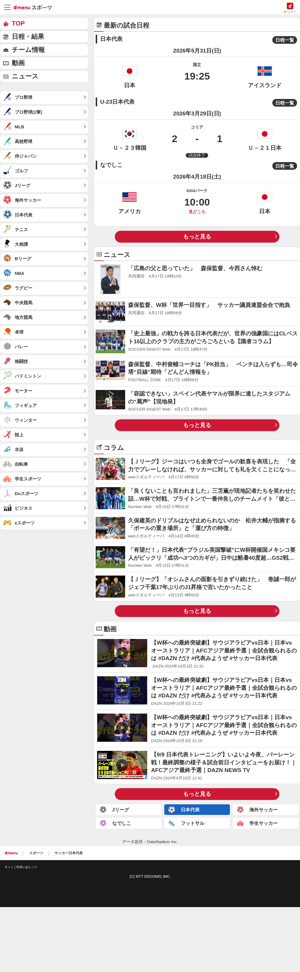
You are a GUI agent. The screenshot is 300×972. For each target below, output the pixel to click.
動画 (18, 63)
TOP (18, 23)
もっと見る (197, 236)
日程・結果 (28, 36)
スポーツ (36, 853)
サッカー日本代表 (68, 853)
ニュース (25, 76)
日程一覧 (284, 40)
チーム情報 (28, 49)
